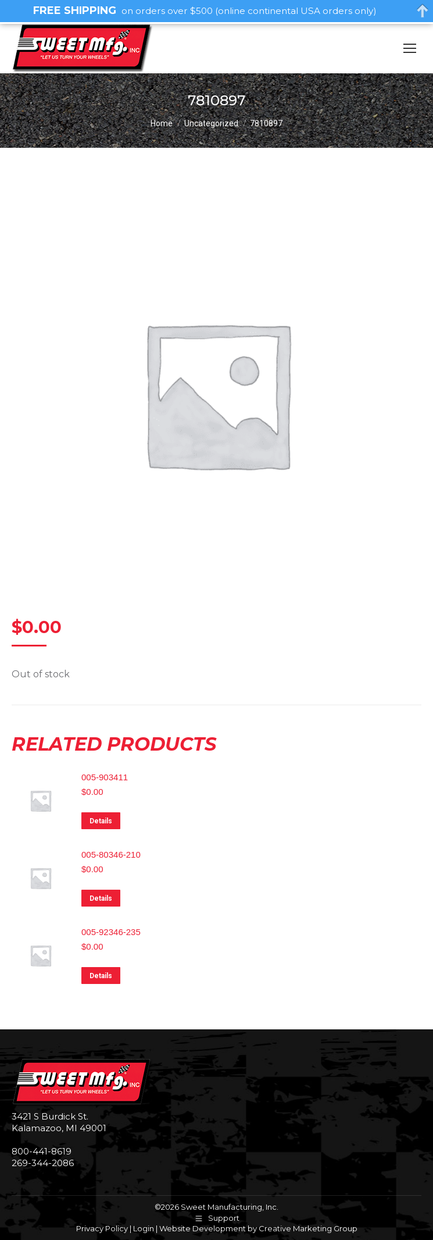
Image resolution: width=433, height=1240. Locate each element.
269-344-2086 (43, 1162)
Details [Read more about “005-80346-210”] (101, 898)
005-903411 (104, 777)
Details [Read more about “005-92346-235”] (101, 976)
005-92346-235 (111, 932)
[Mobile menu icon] (409, 48)
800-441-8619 (41, 1151)
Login (143, 1228)
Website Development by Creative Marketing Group (258, 1228)
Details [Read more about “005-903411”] (101, 821)
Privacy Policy (102, 1228)
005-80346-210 (111, 854)
